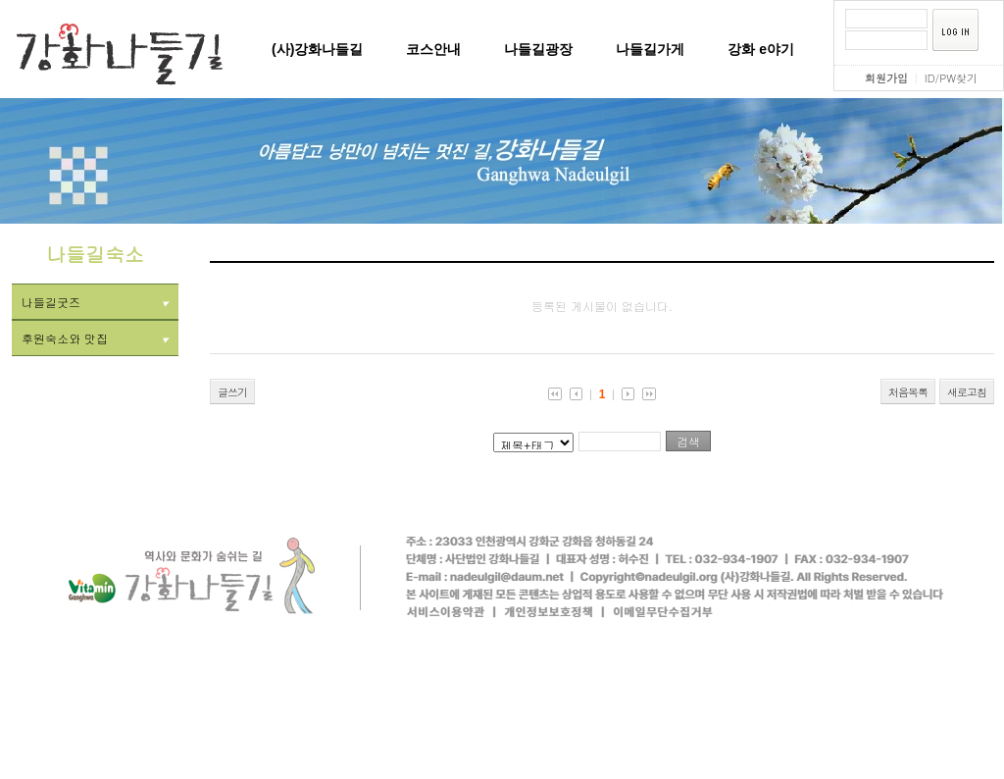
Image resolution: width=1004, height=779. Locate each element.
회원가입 (886, 78)
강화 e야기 (761, 49)
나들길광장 (538, 49)
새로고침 (966, 392)
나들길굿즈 (95, 301)
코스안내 (433, 49)
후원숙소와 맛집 (95, 338)
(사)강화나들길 (317, 49)
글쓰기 (232, 392)
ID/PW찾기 (951, 78)
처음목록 (908, 392)
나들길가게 (650, 49)
